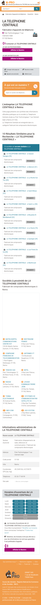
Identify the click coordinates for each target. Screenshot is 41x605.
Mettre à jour (27, 74)
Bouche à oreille (27, 69)
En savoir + (30, 161)
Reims (36, 14)
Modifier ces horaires (30, 528)
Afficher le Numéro (17, 50)
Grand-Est (30, 14)
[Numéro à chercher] (18, 93)
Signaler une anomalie (11, 74)
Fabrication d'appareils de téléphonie (16, 14)
